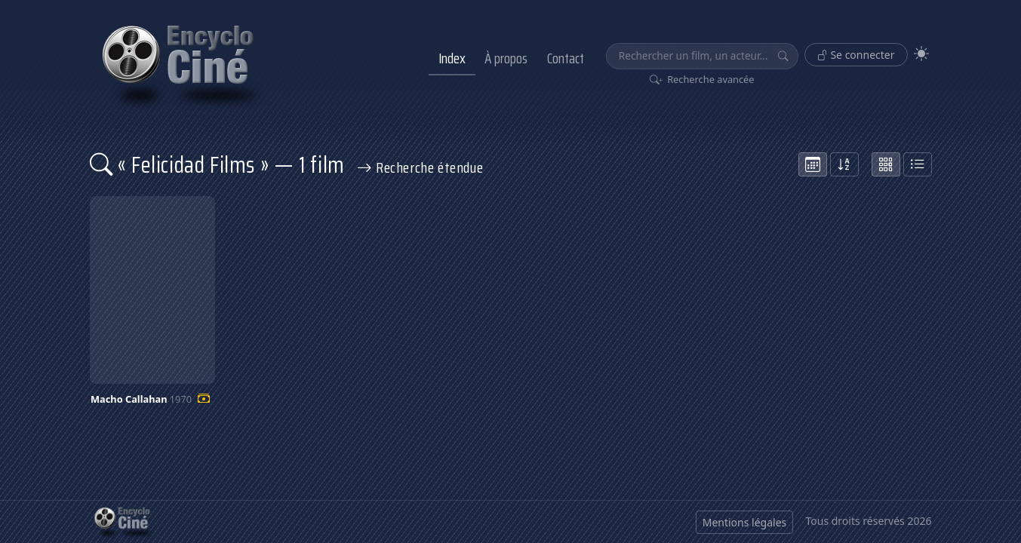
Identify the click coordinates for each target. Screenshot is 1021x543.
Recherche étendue (420, 167)
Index (452, 58)
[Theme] (921, 54)
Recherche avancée (702, 79)
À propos (505, 58)
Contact (565, 58)
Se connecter (856, 55)
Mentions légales (745, 522)
